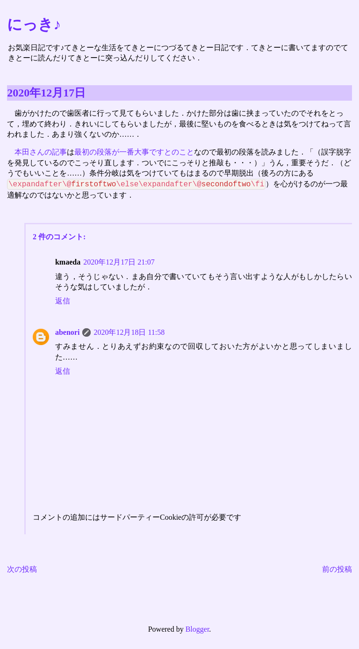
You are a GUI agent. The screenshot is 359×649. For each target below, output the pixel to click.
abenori (67, 332)
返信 (62, 301)
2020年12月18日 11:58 (129, 332)
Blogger (197, 630)
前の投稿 (337, 569)
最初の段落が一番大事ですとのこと (134, 152)
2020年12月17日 (46, 93)
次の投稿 (22, 569)
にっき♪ (34, 24)
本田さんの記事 (40, 152)
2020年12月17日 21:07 (118, 262)
